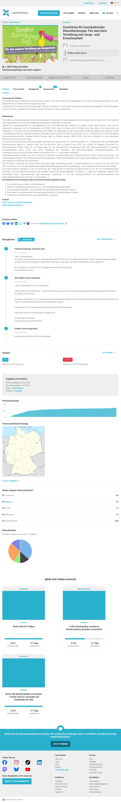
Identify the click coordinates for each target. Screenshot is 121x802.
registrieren (89, 3)
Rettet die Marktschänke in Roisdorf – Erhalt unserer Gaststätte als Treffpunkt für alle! (23, 697)
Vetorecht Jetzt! (95, 772)
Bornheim (23, 656)
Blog (57, 764)
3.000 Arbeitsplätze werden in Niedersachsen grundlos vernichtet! (84, 628)
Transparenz (94, 781)
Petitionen (69, 13)
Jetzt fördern (60, 744)
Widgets (92, 762)
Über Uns (94, 13)
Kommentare (49, 88)
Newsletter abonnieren (17, 781)
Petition (5, 89)
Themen (58, 789)
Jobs (57, 762)
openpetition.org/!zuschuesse (53, 223)
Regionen (59, 792)
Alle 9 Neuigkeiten (105, 239)
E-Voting (92, 770)
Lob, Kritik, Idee (62, 770)
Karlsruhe (23, 589)
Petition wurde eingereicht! (26, 329)
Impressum (94, 789)
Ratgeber (59, 781)
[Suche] (117, 13)
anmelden (102, 3)
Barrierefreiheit (95, 792)
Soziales (66, 22)
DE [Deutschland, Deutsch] (113, 3)
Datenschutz (94, 786)
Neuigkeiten (34, 88)
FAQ (91, 759)
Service (82, 13)
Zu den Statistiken (10, 481)
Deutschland (14, 22)
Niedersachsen (84, 589)
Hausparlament (95, 767)
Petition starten (48, 13)
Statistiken (63, 89)
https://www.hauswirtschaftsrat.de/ (17, 202)
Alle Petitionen (61, 784)
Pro (5, 360)
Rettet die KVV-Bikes (23, 626)
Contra (67, 360)
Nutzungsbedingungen (98, 784)
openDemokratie (96, 764)
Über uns (59, 759)
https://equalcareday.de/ (12, 205)
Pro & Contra (18, 89)
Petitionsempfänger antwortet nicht (30, 249)
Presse (58, 767)
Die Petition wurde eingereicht (27, 278)
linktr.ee (9, 502)
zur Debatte (107, 352)
